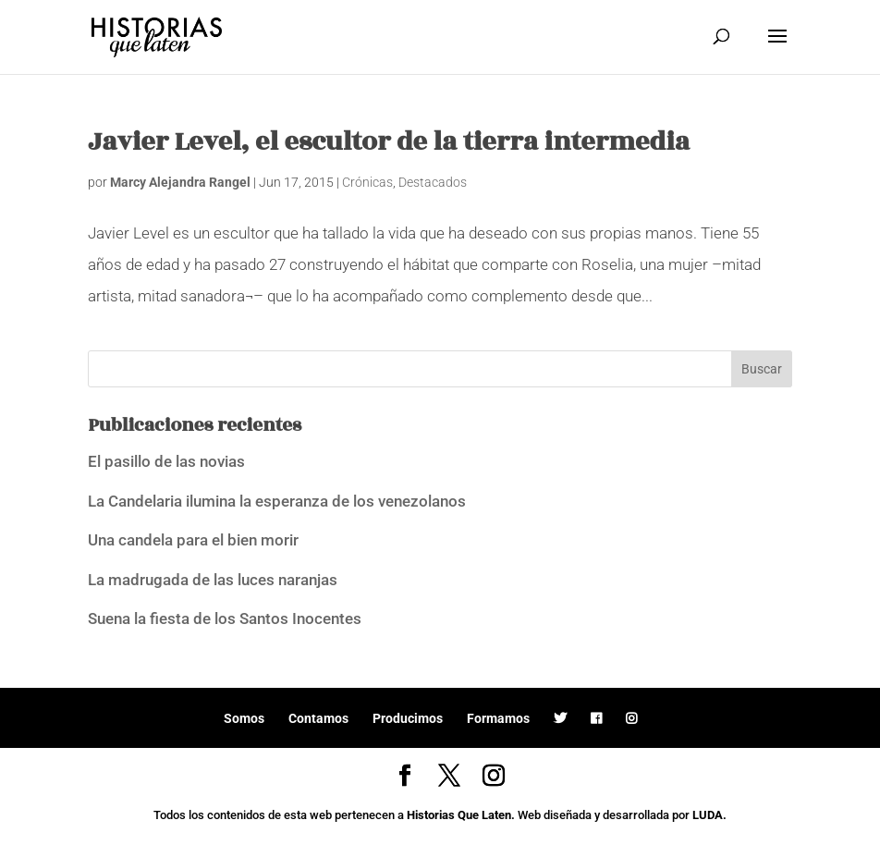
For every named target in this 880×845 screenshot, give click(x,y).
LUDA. (709, 815)
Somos (244, 718)
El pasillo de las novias (166, 461)
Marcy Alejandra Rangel (180, 182)
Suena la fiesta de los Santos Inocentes (224, 618)
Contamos (318, 718)
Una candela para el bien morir (193, 540)
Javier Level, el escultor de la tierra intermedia (389, 142)
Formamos (498, 718)
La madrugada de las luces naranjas (212, 579)
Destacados (432, 182)
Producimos (408, 718)
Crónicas (367, 182)
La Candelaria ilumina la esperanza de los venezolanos (277, 501)
